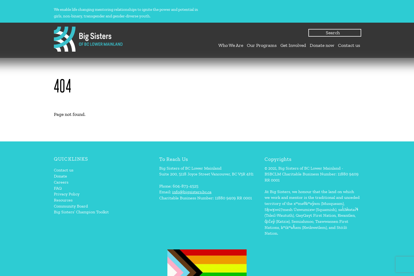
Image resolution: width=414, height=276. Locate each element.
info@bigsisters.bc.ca (191, 191)
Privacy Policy (66, 193)
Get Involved (293, 45)
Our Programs (262, 45)
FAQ (58, 188)
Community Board (71, 206)
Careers (61, 182)
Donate (60, 176)
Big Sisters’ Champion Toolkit (81, 211)
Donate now (322, 45)
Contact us (349, 45)
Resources (63, 200)
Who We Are (230, 45)
